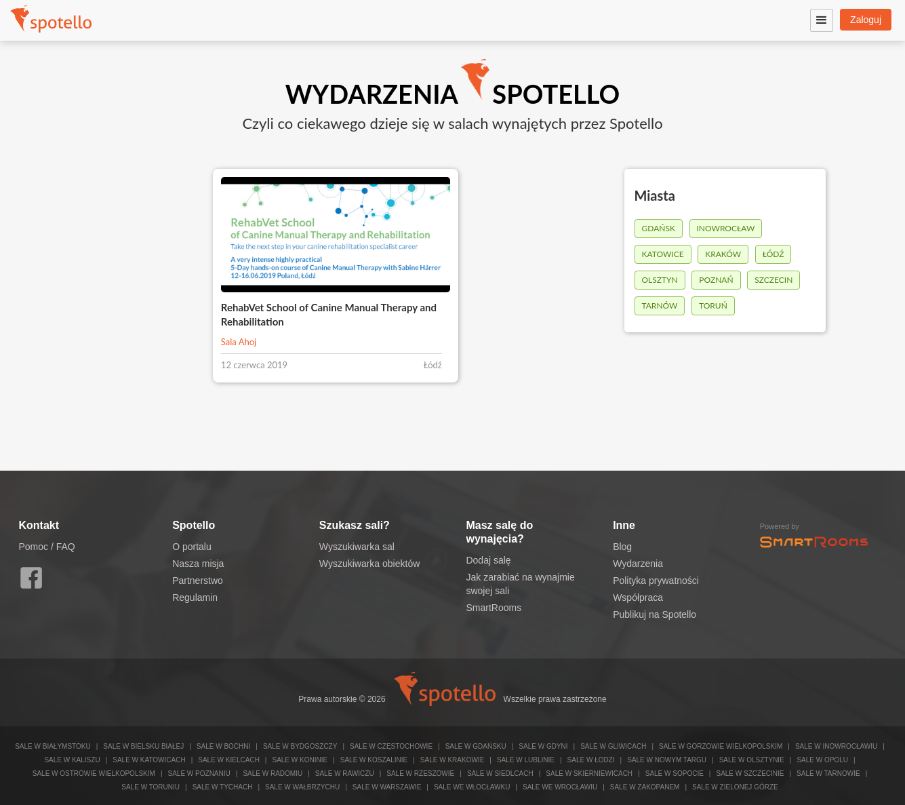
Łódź (773, 254)
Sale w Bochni (223, 746)
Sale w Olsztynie (751, 760)
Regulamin (195, 597)
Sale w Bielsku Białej (143, 746)
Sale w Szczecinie (750, 773)
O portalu (192, 546)
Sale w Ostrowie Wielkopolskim (94, 773)
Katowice (663, 254)
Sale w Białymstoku (53, 746)
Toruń (713, 305)
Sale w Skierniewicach (589, 773)
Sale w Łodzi (591, 760)
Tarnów (660, 305)
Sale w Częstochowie (391, 746)
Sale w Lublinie (526, 760)
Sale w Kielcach (229, 760)
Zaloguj (865, 19)
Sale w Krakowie (452, 760)
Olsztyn (660, 280)
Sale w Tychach (223, 787)
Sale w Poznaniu (199, 773)
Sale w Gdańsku (475, 746)
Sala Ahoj (238, 341)
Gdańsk (658, 228)
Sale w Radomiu (272, 773)
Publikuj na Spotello (654, 614)
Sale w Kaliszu (72, 760)
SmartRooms (493, 607)
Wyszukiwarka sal (357, 546)
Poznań (716, 280)
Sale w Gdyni (543, 746)
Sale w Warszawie (387, 787)
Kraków (723, 254)
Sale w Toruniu (150, 787)
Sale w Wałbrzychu (302, 787)
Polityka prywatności (656, 580)
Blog (622, 546)
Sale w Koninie (299, 760)
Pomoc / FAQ (47, 546)
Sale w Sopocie (674, 773)
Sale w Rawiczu (344, 773)
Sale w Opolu (822, 760)
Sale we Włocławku (472, 787)
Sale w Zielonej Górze (735, 787)
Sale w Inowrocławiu (836, 746)
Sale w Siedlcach (500, 773)
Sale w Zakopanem (645, 787)
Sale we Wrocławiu (560, 787)
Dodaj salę (488, 560)
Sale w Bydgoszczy (300, 746)
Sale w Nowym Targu (666, 760)
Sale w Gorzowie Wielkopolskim (720, 746)
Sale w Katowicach (149, 760)
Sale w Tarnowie (828, 773)
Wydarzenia (638, 563)
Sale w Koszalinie (373, 760)
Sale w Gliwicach (613, 746)
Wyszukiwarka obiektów (369, 563)
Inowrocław (726, 228)
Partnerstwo (197, 580)
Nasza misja (198, 563)
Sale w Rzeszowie (420, 773)
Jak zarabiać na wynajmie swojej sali (520, 584)
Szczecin (773, 280)
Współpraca (638, 597)
